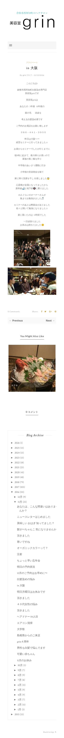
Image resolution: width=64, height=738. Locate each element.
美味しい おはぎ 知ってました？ (35, 523)
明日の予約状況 (26, 567)
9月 (20, 670)
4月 (20, 695)
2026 (17, 443)
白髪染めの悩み (26, 579)
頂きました (23, 535)
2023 (17, 457)
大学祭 (21, 629)
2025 (17, 448)
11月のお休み (24, 660)
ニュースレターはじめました (34, 517)
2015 (17, 714)
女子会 (15, 385)
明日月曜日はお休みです (31, 592)
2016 (17, 492)
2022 (17, 462)
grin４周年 (23, 641)
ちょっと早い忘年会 (28, 560)
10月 (20, 665)
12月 (20, 497)
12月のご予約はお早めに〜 (32, 573)
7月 (20, 680)
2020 (17, 472)
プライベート (32, 62)
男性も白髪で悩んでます (31, 648)
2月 (20, 704)
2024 (17, 452)
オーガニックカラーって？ (32, 548)
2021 (17, 467)
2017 (17, 487)
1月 (19, 709)
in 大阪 (21, 585)
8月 (20, 675)
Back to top (49, 732)
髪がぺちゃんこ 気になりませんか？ (38, 529)
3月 (20, 699)
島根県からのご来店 (28, 635)
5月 (20, 690)
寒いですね (23, 542)
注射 (19, 554)
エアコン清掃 (24, 623)
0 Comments (14, 311)
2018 (17, 482)
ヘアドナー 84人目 (27, 616)
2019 (17, 477)
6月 (20, 685)
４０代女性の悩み (27, 604)
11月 (20, 502)
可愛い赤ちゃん (26, 654)
